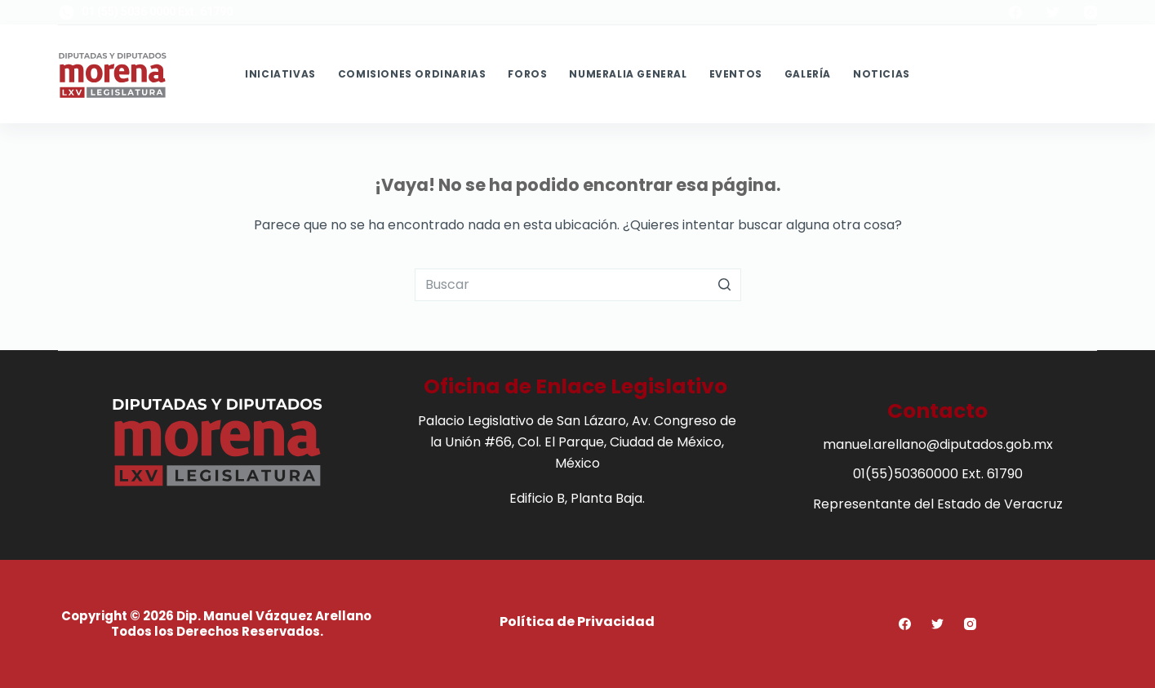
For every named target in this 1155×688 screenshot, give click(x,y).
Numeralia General (627, 74)
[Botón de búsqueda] (725, 285)
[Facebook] (1015, 12)
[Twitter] (1052, 12)
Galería (807, 74)
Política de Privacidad (577, 621)
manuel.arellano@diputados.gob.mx (938, 444)
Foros (527, 74)
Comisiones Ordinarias (412, 74)
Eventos (735, 74)
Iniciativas (280, 74)
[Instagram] (1090, 12)
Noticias (881, 74)
